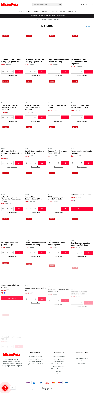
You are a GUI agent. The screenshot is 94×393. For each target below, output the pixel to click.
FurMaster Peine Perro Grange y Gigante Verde (11, 61)
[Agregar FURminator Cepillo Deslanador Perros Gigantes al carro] (88, 72)
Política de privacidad (35, 361)
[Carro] (92, 4)
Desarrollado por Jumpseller (55, 390)
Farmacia (45, 11)
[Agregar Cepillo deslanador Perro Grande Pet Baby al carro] (65, 72)
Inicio (37, 19)
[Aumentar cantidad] (11, 71)
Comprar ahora (12, 75)
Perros (50, 19)
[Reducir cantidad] (3, 71)
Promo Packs (54, 11)
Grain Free (70, 11)
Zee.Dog (62, 11)
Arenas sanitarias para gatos (58, 374)
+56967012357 (81, 362)
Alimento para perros (59, 356)
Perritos (21, 11)
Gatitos (29, 11)
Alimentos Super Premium (58, 364)
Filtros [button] (87, 26)
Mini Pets (37, 11)
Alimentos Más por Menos (58, 369)
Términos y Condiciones (35, 356)
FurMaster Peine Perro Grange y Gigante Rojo (34, 61)
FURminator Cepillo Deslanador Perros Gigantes (79, 62)
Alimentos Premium (58, 366)
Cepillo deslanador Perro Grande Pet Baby (58, 61)
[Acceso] (85, 4)
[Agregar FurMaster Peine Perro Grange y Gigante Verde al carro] (19, 72)
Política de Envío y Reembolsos (35, 359)
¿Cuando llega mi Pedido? (35, 364)
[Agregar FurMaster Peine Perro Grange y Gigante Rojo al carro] (42, 72)
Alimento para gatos (58, 359)
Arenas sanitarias (59, 361)
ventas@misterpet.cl (82, 357)
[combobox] (47, 4)
